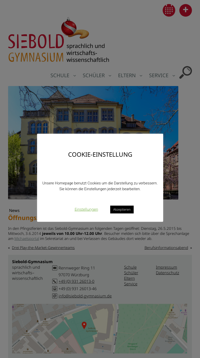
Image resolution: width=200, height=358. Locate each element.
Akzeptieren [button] (122, 209)
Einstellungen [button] (86, 209)
